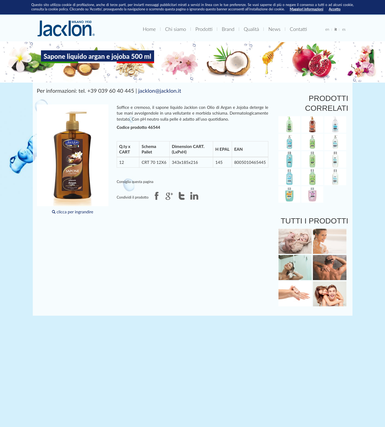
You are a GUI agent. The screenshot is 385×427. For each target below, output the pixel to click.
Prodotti (204, 29)
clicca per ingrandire (72, 159)
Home (149, 29)
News (274, 29)
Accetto (334, 9)
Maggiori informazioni (306, 9)
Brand (228, 29)
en (327, 29)
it (335, 29)
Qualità (251, 29)
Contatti (298, 29)
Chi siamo (175, 29)
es (343, 29)
